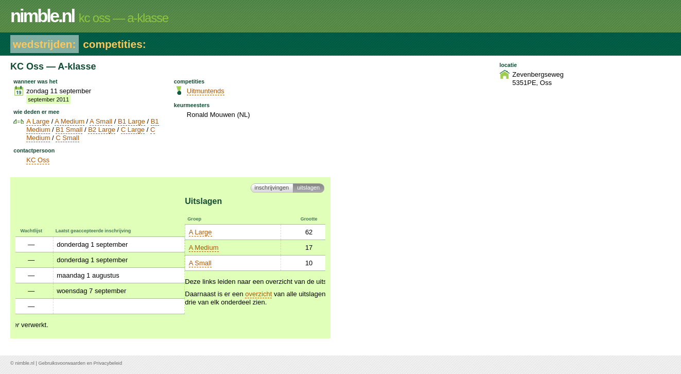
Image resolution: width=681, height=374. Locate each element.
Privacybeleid (108, 363)
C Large (133, 129)
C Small (67, 138)
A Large (37, 121)
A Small (101, 121)
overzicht (89, 294)
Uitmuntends (205, 91)
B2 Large (101, 129)
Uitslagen (308, 187)
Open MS (191, 247)
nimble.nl (24, 363)
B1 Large (131, 121)
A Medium (69, 121)
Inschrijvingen (272, 187)
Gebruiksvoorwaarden (62, 363)
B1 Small (69, 129)
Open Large (195, 232)
